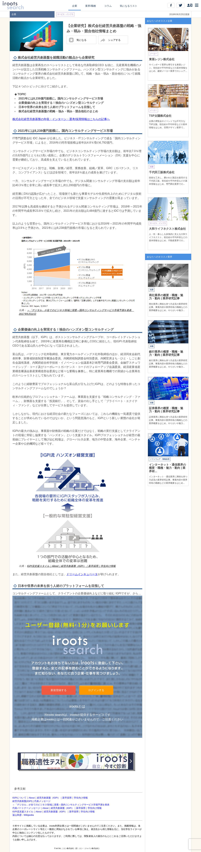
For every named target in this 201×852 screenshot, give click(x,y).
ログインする (96, 690)
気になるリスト (128, 5)
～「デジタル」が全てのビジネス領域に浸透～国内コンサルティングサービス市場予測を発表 (60, 804)
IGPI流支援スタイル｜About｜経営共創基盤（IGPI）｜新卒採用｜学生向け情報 (53, 811)
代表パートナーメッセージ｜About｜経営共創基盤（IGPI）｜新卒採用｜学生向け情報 (57, 808)
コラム (108, 5)
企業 (74, 5)
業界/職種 (90, 5)
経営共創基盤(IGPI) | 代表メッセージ (31, 801)
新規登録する (59, 690)
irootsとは (77, 706)
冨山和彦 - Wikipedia (23, 815)
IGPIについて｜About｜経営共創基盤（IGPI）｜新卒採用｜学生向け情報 (50, 797)
